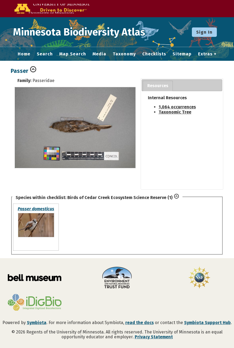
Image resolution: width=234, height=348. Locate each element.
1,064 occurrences (177, 106)
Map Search (72, 54)
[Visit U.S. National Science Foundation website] (199, 278)
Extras (205, 54)
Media (99, 54)
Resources (157, 85)
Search (45, 54)
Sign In (204, 32)
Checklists (154, 54)
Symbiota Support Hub (207, 322)
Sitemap (182, 54)
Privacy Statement (154, 336)
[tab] (158, 86)
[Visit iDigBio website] (35, 303)
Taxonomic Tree (175, 112)
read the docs (139, 322)
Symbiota (36, 322)
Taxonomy (124, 54)
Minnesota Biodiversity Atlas (83, 32)
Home (24, 54)
